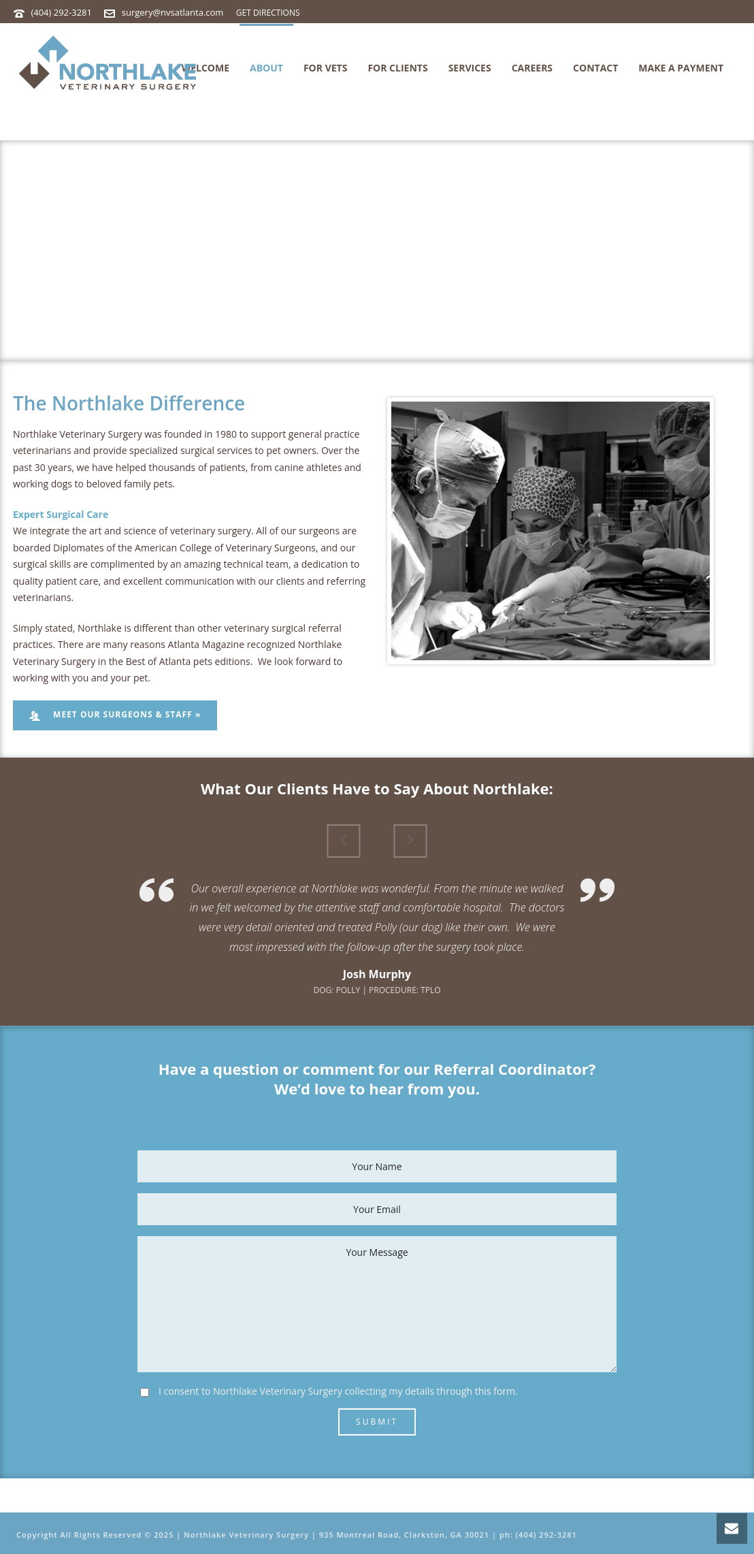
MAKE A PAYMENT (680, 67)
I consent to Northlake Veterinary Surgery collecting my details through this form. (338, 1391)
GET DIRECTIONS (268, 12)
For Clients (397, 67)
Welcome (205, 67)
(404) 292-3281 (61, 12)
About (266, 67)
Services (469, 67)
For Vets (325, 67)
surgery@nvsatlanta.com (173, 12)
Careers (532, 67)
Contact (595, 67)
